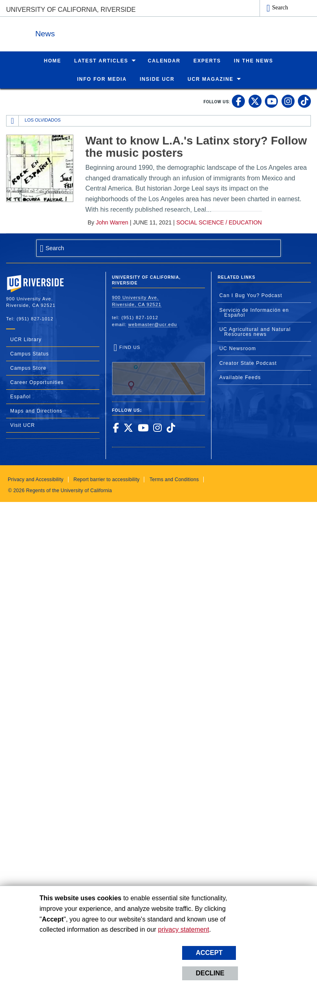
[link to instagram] (288, 100)
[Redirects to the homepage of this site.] (13, 120)
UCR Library (26, 339)
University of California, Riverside (71, 9)
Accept (209, 952)
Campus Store (28, 368)
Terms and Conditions (174, 479)
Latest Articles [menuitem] (101, 60)
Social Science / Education (219, 222)
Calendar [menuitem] (164, 60)
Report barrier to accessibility (106, 479)
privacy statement (183, 929)
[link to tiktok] (304, 100)
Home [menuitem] (52, 60)
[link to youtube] (271, 100)
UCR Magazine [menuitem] (210, 79)
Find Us (158, 369)
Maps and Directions (36, 410)
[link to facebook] (238, 100)
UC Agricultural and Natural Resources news (255, 331)
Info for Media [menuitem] (102, 79)
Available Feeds (240, 377)
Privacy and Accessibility (36, 479)
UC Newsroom (237, 348)
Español (20, 396)
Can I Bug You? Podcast (250, 295)
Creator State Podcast (248, 363)
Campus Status (29, 353)
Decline (210, 973)
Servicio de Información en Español (254, 312)
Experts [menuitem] (207, 60)
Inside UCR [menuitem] (157, 79)
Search (280, 7)
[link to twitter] (255, 100)
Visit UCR (22, 425)
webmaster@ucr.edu (152, 324)
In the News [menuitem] (253, 60)
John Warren (112, 222)
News (95, 32)
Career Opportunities (37, 382)
